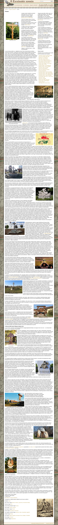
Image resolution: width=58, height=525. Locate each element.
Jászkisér (17, 512)
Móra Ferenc (40, 19)
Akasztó (13, 502)
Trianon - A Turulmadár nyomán (22, 1)
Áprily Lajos (24, 46)
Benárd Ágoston (36, 277)
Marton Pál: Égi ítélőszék (43, 68)
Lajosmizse (21, 502)
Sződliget (24, 515)
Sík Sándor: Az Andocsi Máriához (11, 497)
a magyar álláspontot (47, 233)
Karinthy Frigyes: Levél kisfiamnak (45, 65)
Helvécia (16, 502)
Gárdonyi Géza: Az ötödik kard (27, 17)
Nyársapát (18, 515)
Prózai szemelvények (42, 70)
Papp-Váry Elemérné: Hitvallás (44, 69)
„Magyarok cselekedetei (12, 9)
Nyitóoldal (6, 9)
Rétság (11, 513)
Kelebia (28, 502)
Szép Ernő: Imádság (42, 78)
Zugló (9, 500)
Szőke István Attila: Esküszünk (44, 79)
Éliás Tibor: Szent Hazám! (43, 58)
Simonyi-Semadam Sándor (13, 277)
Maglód (10, 515)
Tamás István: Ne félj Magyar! (44, 80)
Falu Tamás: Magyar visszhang (44, 59)
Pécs (11, 504)
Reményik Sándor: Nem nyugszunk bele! (46, 74)
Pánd (21, 515)
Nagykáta (14, 515)
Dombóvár (11, 517)
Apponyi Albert (30, 35)
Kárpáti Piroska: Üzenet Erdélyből (44, 66)
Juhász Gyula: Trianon (43, 64)
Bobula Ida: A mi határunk (43, 57)
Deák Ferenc (27, 24)
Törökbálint (28, 515)
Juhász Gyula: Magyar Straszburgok (45, 63)
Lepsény (14, 507)
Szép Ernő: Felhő (42, 77)
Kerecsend (16, 510)
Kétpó (20, 512)
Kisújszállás (24, 512)
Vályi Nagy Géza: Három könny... (44, 82)
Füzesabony (12, 510)
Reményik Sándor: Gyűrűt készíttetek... (45, 71)
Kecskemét (25, 502)
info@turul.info (51, 523)
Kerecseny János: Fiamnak (43, 67)
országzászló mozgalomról (18, 446)
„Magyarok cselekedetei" (34, 5)
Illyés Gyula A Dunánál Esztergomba (45, 60)
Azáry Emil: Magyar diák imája (44, 56)
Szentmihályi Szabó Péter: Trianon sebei (46, 76)
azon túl (33, 446)
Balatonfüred (13, 518)
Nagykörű (28, 512)
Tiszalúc (17, 505)
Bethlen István (24, 122)
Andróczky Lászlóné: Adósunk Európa (45, 55)
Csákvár (10, 507)
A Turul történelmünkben (18, 5)
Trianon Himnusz (42, 81)
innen (30, 446)
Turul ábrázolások (26, 5)
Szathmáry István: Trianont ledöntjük (45, 75)
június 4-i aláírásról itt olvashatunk (36, 278)
